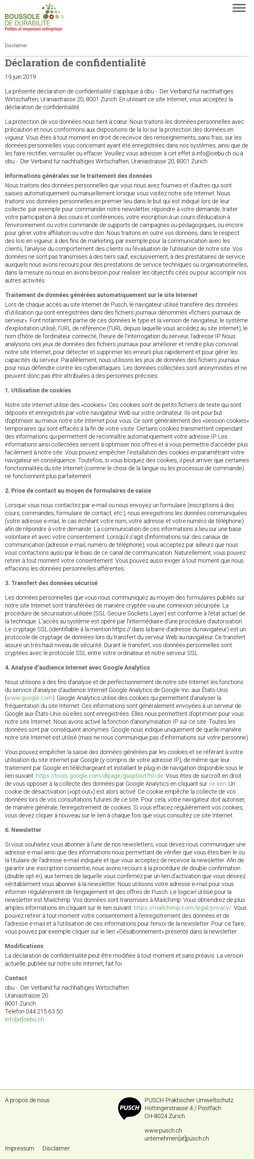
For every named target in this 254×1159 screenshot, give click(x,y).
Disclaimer (56, 1148)
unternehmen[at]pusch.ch (177, 1138)
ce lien (217, 783)
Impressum (19, 1148)
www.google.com (30, 697)
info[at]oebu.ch (24, 1019)
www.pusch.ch (163, 1130)
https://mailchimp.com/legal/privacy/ (183, 907)
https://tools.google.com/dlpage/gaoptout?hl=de (99, 775)
